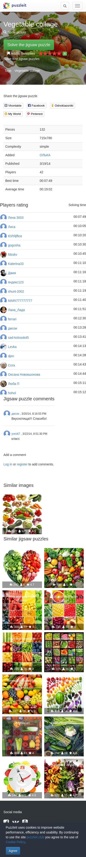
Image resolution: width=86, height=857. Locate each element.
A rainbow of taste (64, 765)
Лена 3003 (16, 217)
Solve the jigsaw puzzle (28, 44)
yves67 (15, 433)
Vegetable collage (27, 70)
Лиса (11, 227)
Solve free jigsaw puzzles (21, 59)
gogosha (14, 245)
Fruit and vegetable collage (22, 598)
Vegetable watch (22, 765)
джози (12, 328)
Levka (12, 347)
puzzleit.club (35, 837)
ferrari (12, 319)
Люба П (13, 384)
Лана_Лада (16, 310)
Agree (13, 851)
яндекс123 (16, 282)
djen (11, 356)
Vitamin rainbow (64, 681)
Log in (7, 464)
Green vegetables (64, 723)
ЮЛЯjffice (15, 236)
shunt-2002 (16, 291)
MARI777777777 (20, 301)
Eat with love (22, 554)
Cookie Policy (15, 842)
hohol (12, 393)
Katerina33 (16, 264)
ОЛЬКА (45, 155)
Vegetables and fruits (22, 681)
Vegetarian (22, 723)
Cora (11, 365)
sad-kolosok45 (18, 337)
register (22, 464)
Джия (12, 273)
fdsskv (12, 254)
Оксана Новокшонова (24, 374)
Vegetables (22, 501)
